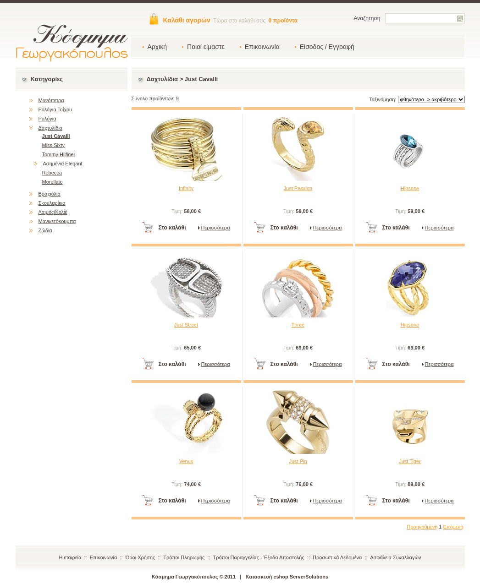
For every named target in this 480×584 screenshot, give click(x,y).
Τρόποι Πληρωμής (183, 557)
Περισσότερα (215, 227)
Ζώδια (45, 230)
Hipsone (410, 188)
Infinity (186, 188)
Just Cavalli (56, 136)
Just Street (186, 324)
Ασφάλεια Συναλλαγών (395, 557)
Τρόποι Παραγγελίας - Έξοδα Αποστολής (258, 557)
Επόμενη (453, 526)
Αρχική (157, 46)
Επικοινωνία (262, 46)
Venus (186, 461)
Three (298, 324)
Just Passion (298, 188)
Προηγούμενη (422, 526)
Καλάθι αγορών (186, 20)
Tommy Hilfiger (59, 154)
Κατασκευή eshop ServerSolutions (287, 576)
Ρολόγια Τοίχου (55, 109)
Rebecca (52, 172)
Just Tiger (410, 461)
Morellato (52, 182)
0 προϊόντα (283, 20)
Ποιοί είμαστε (206, 46)
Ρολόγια (47, 118)
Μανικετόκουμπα (57, 221)
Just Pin (298, 461)
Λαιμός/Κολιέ (53, 212)
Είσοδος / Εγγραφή (327, 46)
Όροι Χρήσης (140, 557)
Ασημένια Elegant (63, 163)
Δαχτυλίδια (51, 128)
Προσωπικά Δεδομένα (337, 557)
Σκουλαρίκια (52, 203)
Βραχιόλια (50, 193)
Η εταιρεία (70, 557)
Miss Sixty (53, 145)
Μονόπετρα (51, 100)
